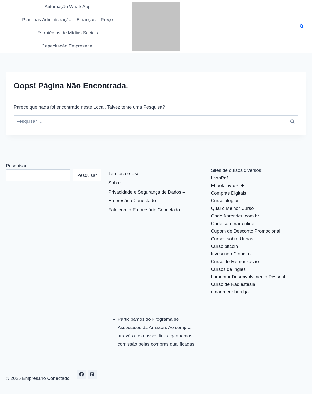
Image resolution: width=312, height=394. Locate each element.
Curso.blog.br (225, 200)
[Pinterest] (92, 374)
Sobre (114, 182)
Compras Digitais (228, 193)
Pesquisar (16, 165)
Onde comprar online (232, 223)
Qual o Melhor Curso (232, 208)
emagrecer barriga (230, 291)
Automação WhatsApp (67, 6)
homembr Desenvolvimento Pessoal (248, 276)
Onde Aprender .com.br (235, 215)
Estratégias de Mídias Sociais (67, 32)
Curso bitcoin (224, 246)
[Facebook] (81, 374)
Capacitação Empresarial (67, 45)
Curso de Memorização (235, 261)
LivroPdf (219, 177)
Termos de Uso (124, 173)
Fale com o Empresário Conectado (144, 209)
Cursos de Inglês (228, 269)
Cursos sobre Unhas (232, 238)
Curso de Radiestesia (233, 284)
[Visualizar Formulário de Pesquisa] (301, 26)
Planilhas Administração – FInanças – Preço (67, 19)
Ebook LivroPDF (227, 185)
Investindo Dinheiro (231, 253)
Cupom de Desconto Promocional (245, 231)
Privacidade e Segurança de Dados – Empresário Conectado (146, 196)
